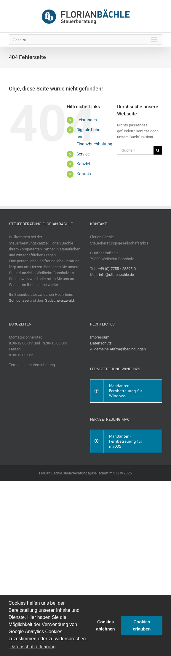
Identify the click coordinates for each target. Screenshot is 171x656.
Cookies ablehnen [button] (105, 625)
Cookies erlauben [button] (142, 625)
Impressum (99, 337)
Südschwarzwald (59, 300)
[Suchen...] (135, 150)
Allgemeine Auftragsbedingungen (118, 349)
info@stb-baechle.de (116, 274)
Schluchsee (19, 300)
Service (83, 154)
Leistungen (86, 119)
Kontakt (83, 173)
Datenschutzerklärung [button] (32, 646)
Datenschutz (100, 343)
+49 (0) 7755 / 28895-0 (117, 268)
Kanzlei (83, 163)
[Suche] (158, 150)
